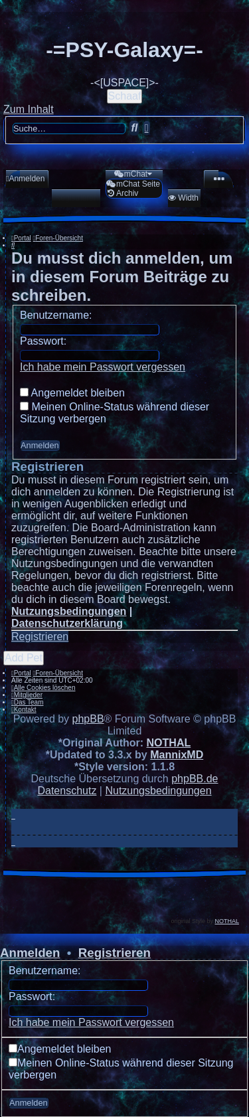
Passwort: (43, 341)
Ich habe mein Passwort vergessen (102, 367)
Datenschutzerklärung (67, 623)
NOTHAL (169, 742)
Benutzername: (56, 315)
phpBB (88, 719)
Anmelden (30, 953)
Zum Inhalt (28, 109)
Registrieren (39, 636)
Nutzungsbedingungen (68, 611)
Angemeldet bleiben (72, 392)
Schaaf (124, 96)
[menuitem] (25, 178)
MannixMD (176, 754)
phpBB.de (194, 778)
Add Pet (23, 657)
